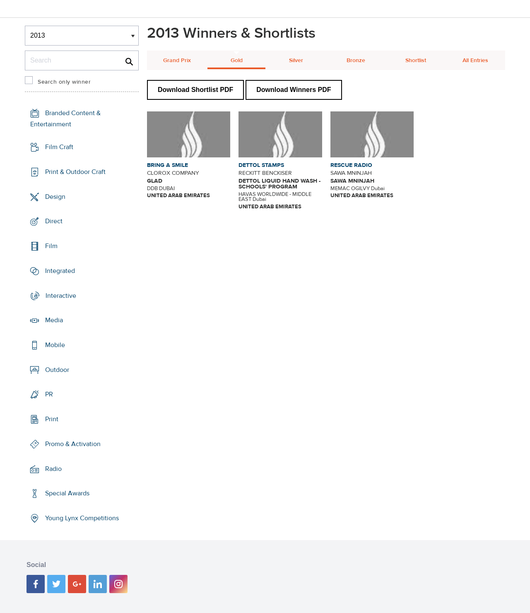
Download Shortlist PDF (195, 89)
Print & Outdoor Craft (75, 172)
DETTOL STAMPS (261, 165)
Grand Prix (177, 60)
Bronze (356, 60)
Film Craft (59, 147)
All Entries (475, 60)
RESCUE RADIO (351, 165)
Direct (54, 221)
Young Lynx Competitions (82, 518)
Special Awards (67, 493)
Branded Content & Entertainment (65, 118)
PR (49, 394)
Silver (296, 60)
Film (51, 246)
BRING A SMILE (167, 165)
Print (51, 419)
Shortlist (415, 60)
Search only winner (64, 82)
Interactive (61, 295)
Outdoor (57, 370)
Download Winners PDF (293, 89)
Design (55, 196)
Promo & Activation (73, 444)
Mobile (55, 345)
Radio (53, 469)
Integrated (60, 271)
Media (54, 320)
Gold (237, 60)
